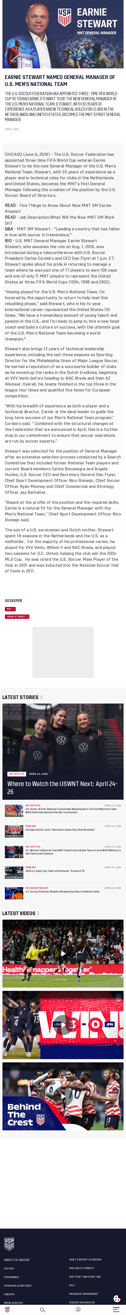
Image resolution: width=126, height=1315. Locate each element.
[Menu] (116, 1308)
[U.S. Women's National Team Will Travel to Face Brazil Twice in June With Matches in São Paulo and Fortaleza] (14, 852)
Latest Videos (20, 913)
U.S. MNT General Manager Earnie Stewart (56, 241)
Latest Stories (22, 697)
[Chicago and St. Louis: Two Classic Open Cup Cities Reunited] (14, 831)
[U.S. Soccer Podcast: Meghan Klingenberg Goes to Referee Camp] (14, 893)
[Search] (42, 1309)
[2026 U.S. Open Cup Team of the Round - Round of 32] (14, 873)
